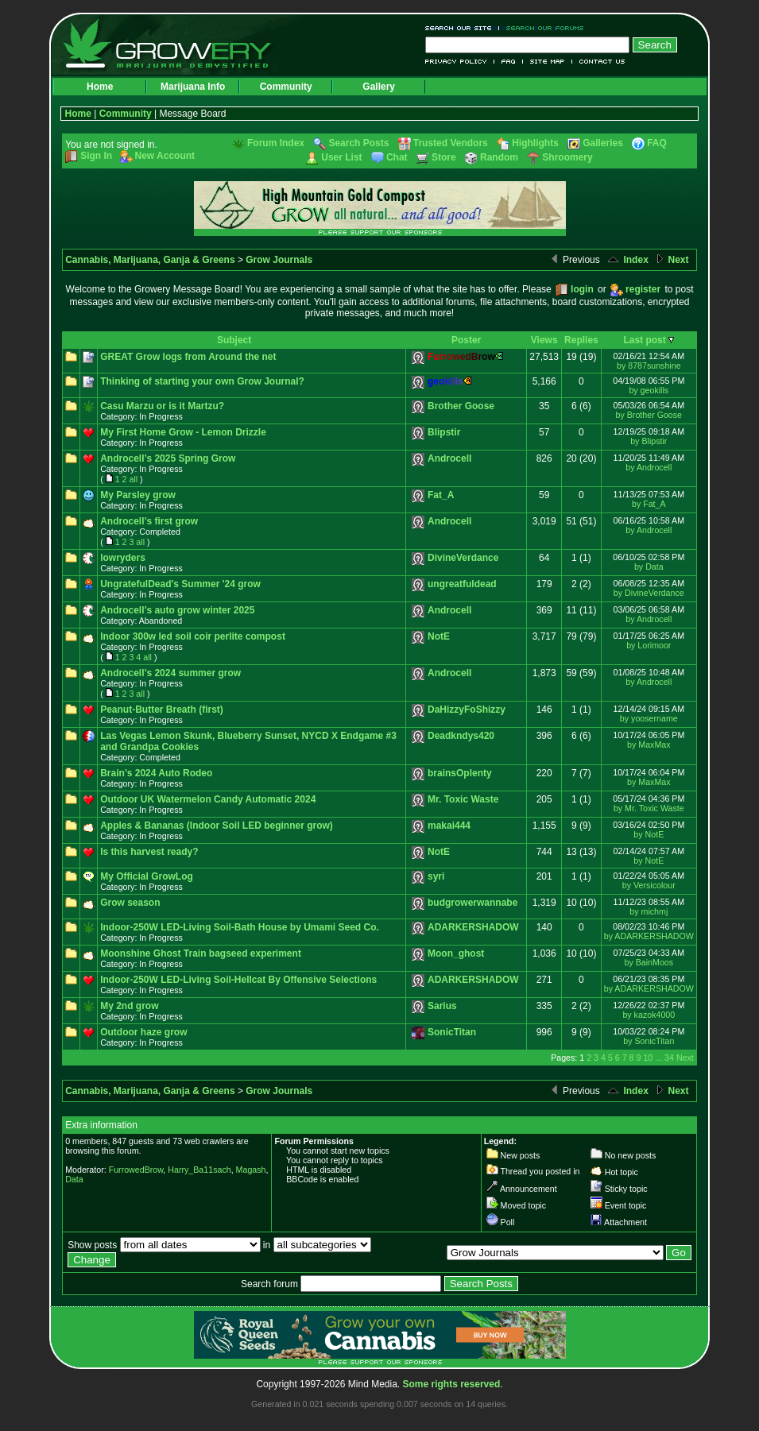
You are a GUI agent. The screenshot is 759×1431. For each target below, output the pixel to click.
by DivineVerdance (649, 593)
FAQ (508, 62)
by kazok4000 (648, 1014)
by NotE (648, 834)
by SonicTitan (648, 1041)
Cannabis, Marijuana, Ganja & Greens (149, 259)
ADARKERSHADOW (473, 927)
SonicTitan (452, 1032)
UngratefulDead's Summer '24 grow (180, 584)
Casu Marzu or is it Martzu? (162, 406)
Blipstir (444, 432)
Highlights (535, 143)
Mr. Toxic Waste (463, 799)
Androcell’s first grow (149, 521)
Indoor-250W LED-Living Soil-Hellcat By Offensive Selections (238, 979)
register (642, 289)
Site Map (547, 62)
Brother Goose (461, 406)
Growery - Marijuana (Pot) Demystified (176, 44)
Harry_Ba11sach (199, 1169)
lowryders (122, 557)
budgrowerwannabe (472, 902)
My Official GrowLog (146, 876)
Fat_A (441, 495)
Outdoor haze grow (143, 1032)
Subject (234, 340)
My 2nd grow (129, 1005)
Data (74, 1179)
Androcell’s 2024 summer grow (170, 673)
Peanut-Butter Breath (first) (161, 709)
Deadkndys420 (461, 735)
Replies (581, 340)
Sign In (96, 155)
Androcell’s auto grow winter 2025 (177, 610)
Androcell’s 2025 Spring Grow (167, 458)
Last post (644, 340)
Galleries (603, 143)
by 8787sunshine (649, 365)
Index (627, 259)
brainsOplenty (460, 773)
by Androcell (648, 467)
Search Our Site (462, 28)
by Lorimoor (648, 645)
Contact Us (598, 62)
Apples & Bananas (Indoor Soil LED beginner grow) (216, 825)
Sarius (442, 1005)
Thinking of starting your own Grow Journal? (202, 381)
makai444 (449, 825)
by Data (649, 566)
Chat (397, 157)
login (582, 289)
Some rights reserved (452, 1384)
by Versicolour (649, 885)
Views (544, 340)
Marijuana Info (193, 86)
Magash (251, 1169)
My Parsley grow (138, 495)
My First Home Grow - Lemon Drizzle (183, 432)
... (658, 1057)
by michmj (648, 911)
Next (671, 259)
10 (648, 1057)
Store (444, 157)
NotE (439, 636)
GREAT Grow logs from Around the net (188, 356)
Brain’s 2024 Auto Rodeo (156, 773)
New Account (165, 155)
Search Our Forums (542, 28)
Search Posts (358, 143)
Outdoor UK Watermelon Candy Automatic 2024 (208, 799)
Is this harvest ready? (149, 851)
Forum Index (275, 143)
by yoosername (649, 718)
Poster (466, 340)
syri (436, 876)
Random (499, 157)
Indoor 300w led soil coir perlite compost (192, 636)
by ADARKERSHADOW (649, 936)
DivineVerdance (463, 557)
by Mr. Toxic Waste (649, 808)
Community (286, 86)
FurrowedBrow (136, 1169)
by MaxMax (648, 744)
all (133, 479)
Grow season (130, 902)
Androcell (449, 458)
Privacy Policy (459, 62)
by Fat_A (649, 504)
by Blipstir (648, 441)
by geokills (648, 390)
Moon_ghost (456, 953)
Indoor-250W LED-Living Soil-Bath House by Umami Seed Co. (239, 927)
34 (669, 1057)
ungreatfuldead (462, 584)
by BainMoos (648, 962)
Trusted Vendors (450, 143)
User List (341, 157)
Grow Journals (279, 259)
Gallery (378, 86)
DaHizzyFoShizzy (466, 709)
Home (100, 86)
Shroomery (567, 157)
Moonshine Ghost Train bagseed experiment (200, 953)
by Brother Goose (649, 415)
